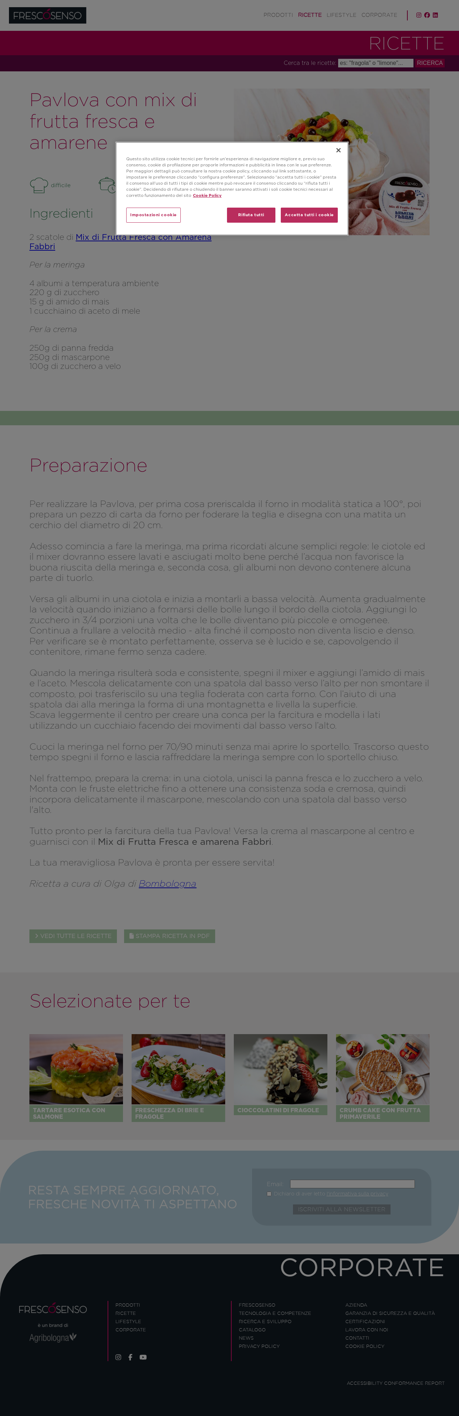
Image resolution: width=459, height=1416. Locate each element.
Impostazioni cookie (153, 215)
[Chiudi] (338, 150)
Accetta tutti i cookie (309, 215)
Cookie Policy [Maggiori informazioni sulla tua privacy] (207, 195)
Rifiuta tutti (251, 215)
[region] (232, 189)
